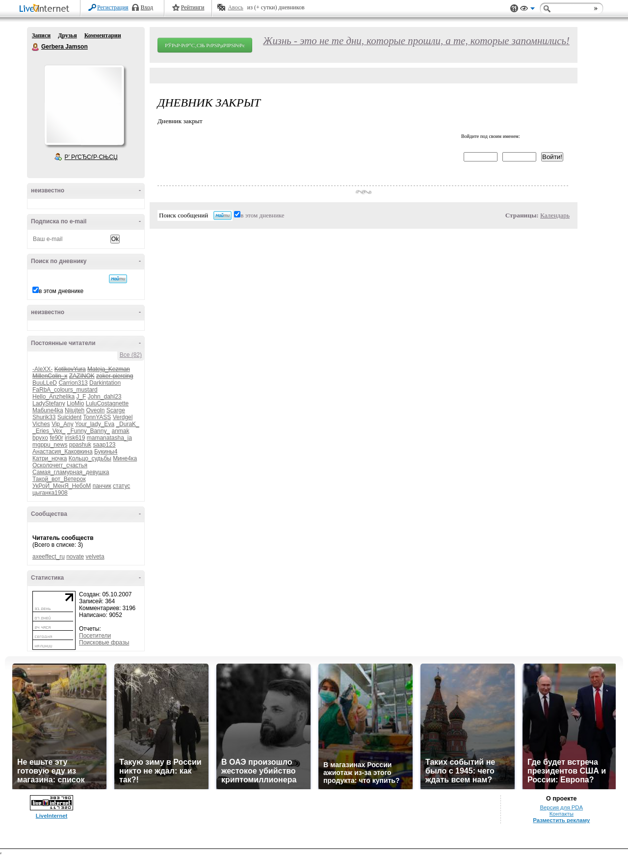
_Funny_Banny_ (88, 431)
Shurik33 (43, 417)
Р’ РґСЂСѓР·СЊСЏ (91, 157)
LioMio (75, 403)
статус (121, 485)
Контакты (562, 814)
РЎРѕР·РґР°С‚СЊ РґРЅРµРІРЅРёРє (205, 45)
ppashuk (80, 444)
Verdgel (123, 417)
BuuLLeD (44, 382)
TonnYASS (97, 417)
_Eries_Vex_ (48, 431)
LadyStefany (48, 403)
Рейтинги (193, 7)
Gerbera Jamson (36, 47)
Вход (147, 7)
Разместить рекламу (561, 820)
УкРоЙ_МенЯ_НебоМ (61, 485)
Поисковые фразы (104, 642)
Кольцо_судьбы (90, 458)
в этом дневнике (61, 291)
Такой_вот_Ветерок (59, 479)
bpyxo (40, 437)
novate (75, 556)
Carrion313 (72, 382)
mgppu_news (49, 444)
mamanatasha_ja (109, 437)
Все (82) (131, 354)
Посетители (95, 635)
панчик (102, 485)
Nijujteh (74, 410)
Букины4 (106, 451)
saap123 (104, 444)
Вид (527, 10)
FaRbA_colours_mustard (65, 389)
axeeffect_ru (48, 556)
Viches (41, 424)
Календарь (555, 215)
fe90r (56, 437)
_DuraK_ (127, 424)
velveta (95, 556)
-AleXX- (42, 369)
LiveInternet (46, 9)
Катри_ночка (49, 458)
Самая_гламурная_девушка (70, 472)
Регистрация (113, 7)
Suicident (69, 417)
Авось (235, 7)
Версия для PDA (561, 807)
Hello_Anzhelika (53, 396)
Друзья (67, 35)
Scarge (115, 410)
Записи (41, 35)
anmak (120, 431)
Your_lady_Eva (94, 424)
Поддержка (514, 8)
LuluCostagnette (107, 403)
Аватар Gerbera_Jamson (84, 105)
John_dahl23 (105, 396)
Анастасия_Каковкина (62, 451)
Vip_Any (62, 424)
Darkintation (105, 382)
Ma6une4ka (47, 410)
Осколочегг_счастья (59, 465)
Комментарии (102, 35)
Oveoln (95, 410)
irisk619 (75, 437)
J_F (81, 396)
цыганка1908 (50, 492)
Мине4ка (125, 458)
